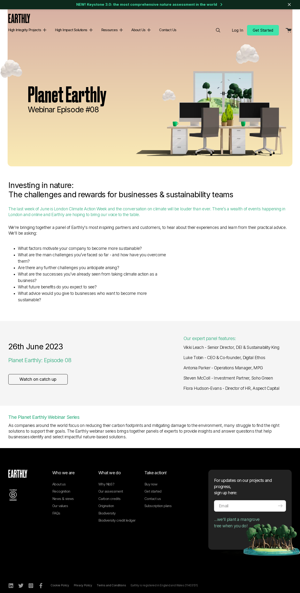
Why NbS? (106, 479)
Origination (106, 501)
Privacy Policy (83, 580)
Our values (60, 501)
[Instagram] (30, 580)
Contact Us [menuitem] (167, 30)
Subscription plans (157, 501)
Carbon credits (109, 494)
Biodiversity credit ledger (116, 515)
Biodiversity (107, 508)
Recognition (61, 486)
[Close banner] (289, 4)
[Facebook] (40, 580)
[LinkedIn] (11, 580)
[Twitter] (21, 580)
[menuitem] (218, 30)
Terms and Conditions (111, 580)
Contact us (152, 494)
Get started (152, 486)
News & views (63, 494)
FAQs (56, 508)
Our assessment (110, 486)
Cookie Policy (60, 580)
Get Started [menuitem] (263, 30)
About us (59, 479)
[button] (43, 30)
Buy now (150, 479)
